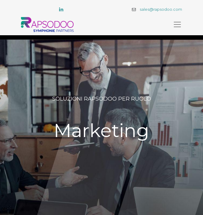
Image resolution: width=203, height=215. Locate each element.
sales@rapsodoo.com (161, 9)
